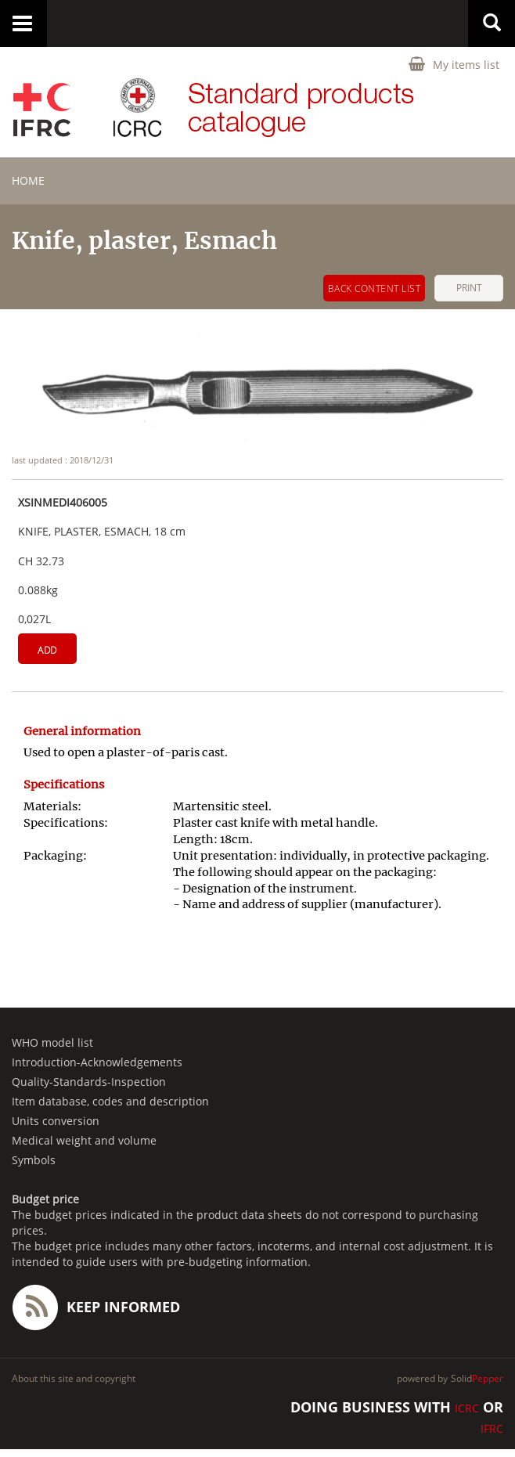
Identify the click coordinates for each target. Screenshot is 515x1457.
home (28, 180)
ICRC (467, 1408)
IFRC (492, 1428)
